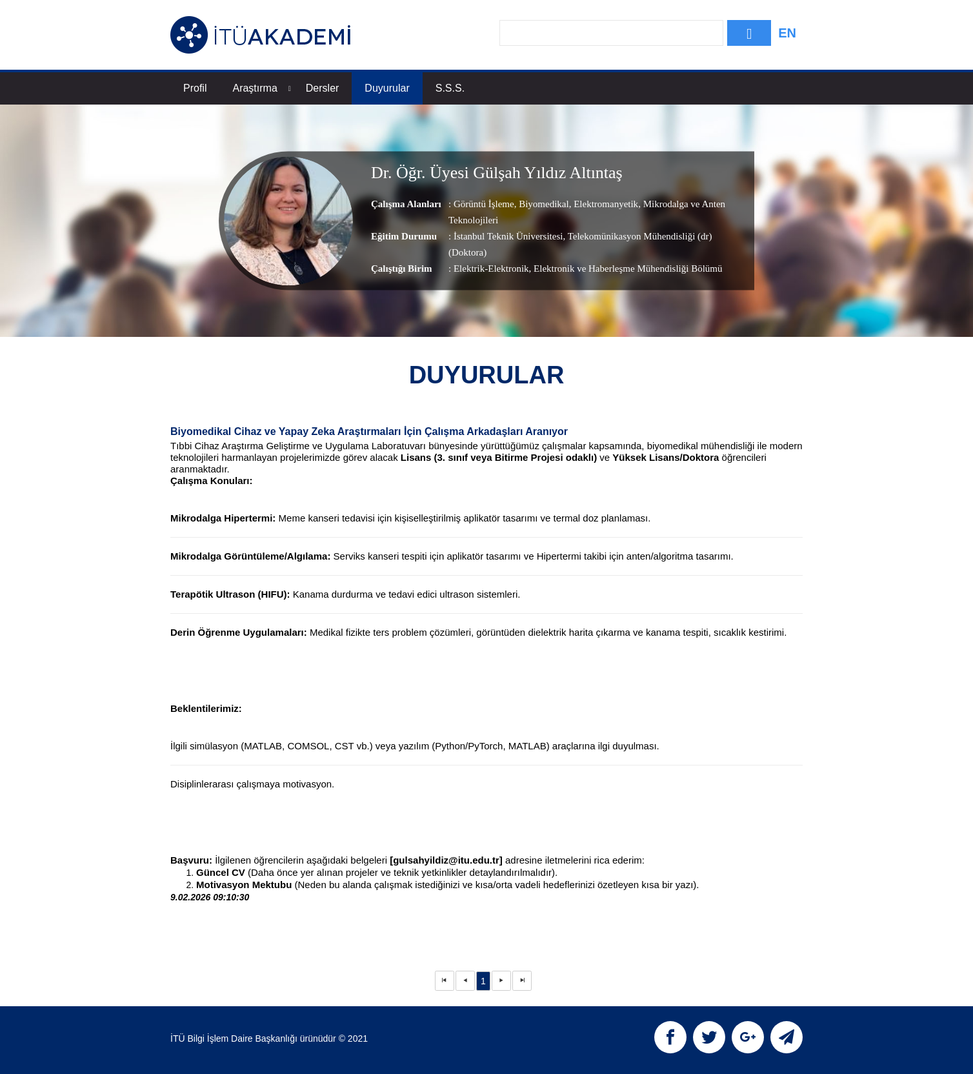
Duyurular (387, 88)
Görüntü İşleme (484, 204)
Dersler (322, 88)
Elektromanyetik (604, 204)
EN (787, 33)
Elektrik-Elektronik (491, 268)
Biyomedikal (542, 204)
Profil (194, 88)
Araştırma (261, 88)
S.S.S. (450, 88)
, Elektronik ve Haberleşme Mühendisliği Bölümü (626, 268)
